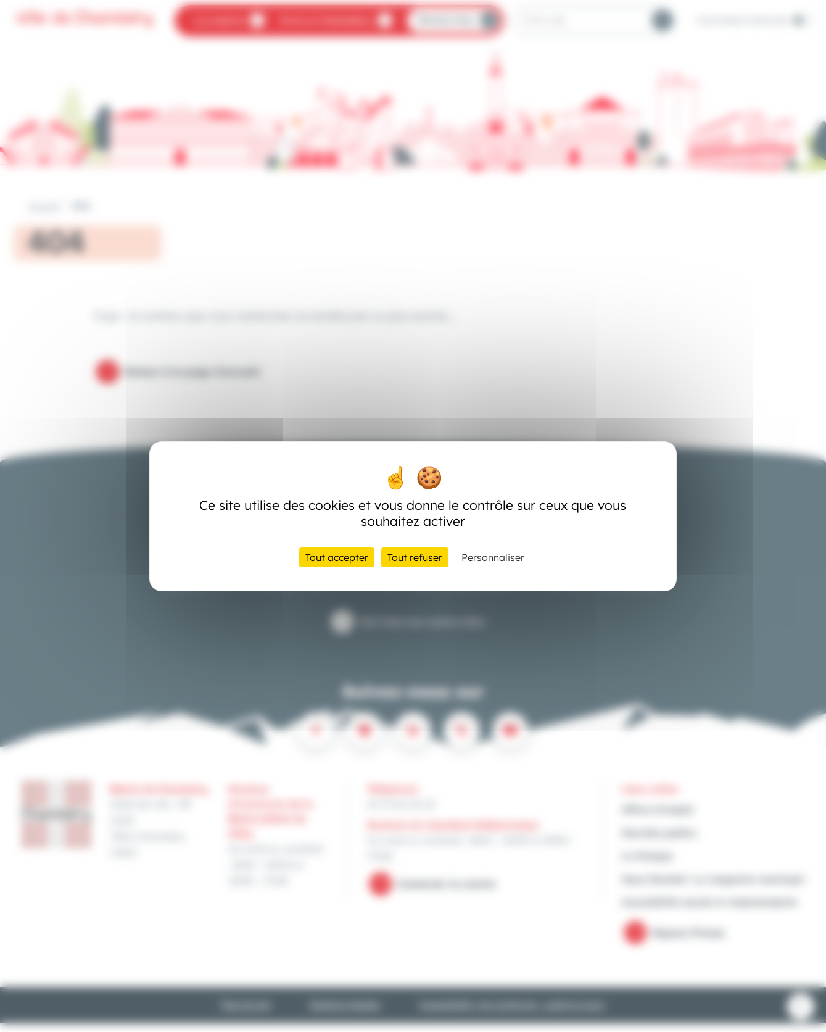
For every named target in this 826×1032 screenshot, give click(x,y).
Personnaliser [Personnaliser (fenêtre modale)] (492, 557)
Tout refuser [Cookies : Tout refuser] (414, 557)
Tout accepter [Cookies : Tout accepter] (336, 557)
